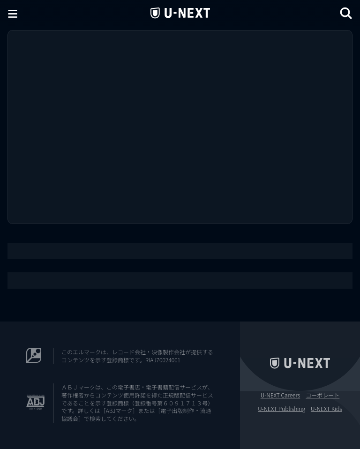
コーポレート (322, 395)
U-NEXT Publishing (281, 408)
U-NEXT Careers (280, 395)
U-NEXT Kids (326, 408)
